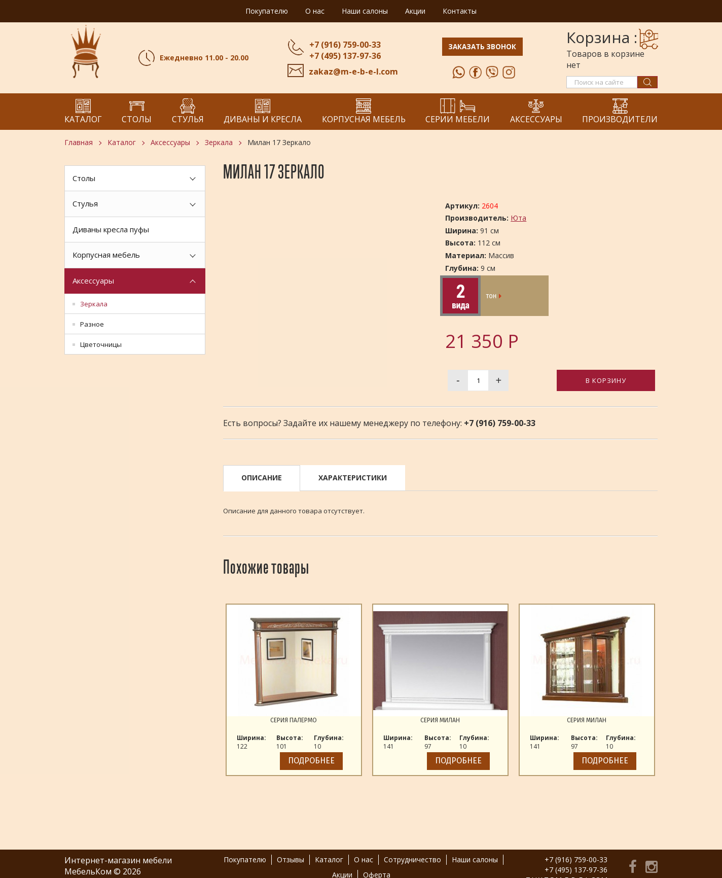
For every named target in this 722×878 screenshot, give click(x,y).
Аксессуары (170, 142)
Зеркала (219, 142)
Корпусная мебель (106, 255)
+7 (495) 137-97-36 (343, 55)
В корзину (606, 380)
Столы (84, 178)
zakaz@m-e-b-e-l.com (351, 71)
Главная (78, 142)
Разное (92, 324)
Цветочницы (101, 344)
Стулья (85, 203)
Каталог (121, 142)
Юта (518, 218)
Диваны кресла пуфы (111, 229)
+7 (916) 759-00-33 (343, 44)
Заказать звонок (483, 48)
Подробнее (311, 760)
